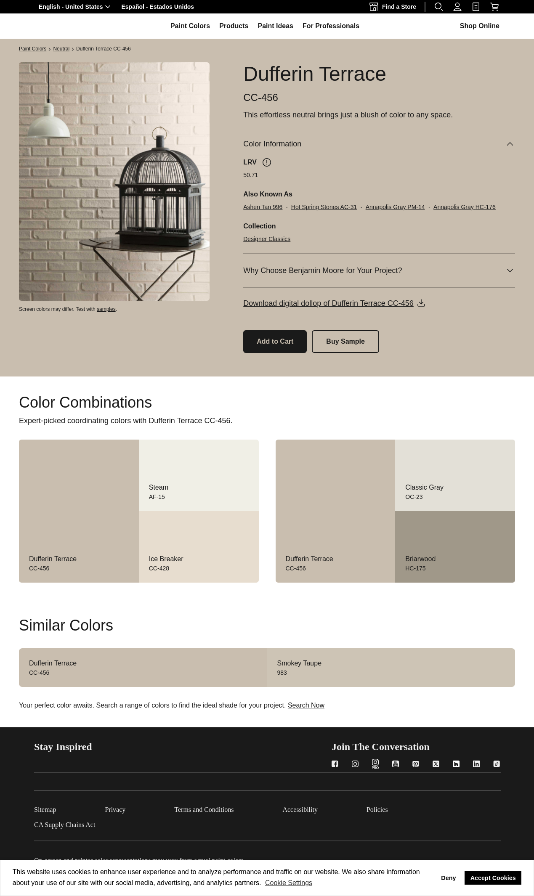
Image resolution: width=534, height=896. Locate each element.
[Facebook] (335, 765)
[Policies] (402, 808)
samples (106, 309)
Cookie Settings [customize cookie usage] (288, 882)
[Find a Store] (394, 7)
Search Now (306, 705)
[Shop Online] (494, 7)
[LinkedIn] (476, 765)
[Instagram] (355, 765)
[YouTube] (395, 765)
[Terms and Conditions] (228, 808)
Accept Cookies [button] (493, 878)
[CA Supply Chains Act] (89, 823)
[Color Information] (379, 144)
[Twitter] (436, 765)
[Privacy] (139, 808)
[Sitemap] (69, 808)
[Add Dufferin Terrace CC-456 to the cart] (275, 341)
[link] (476, 7)
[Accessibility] (324, 808)
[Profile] (457, 7)
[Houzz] (456, 765)
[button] (76, 7)
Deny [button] (448, 878)
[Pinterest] (415, 765)
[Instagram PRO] (375, 765)
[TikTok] (496, 765)
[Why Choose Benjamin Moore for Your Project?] (379, 270)
